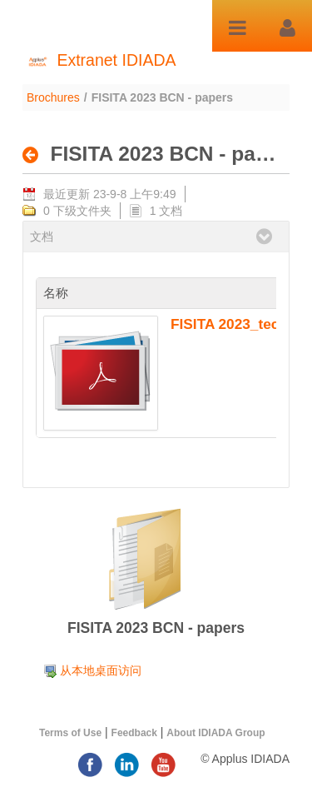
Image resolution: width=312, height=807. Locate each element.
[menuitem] (92, 670)
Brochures (53, 97)
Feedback (134, 733)
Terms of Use (70, 733)
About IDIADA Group (215, 733)
